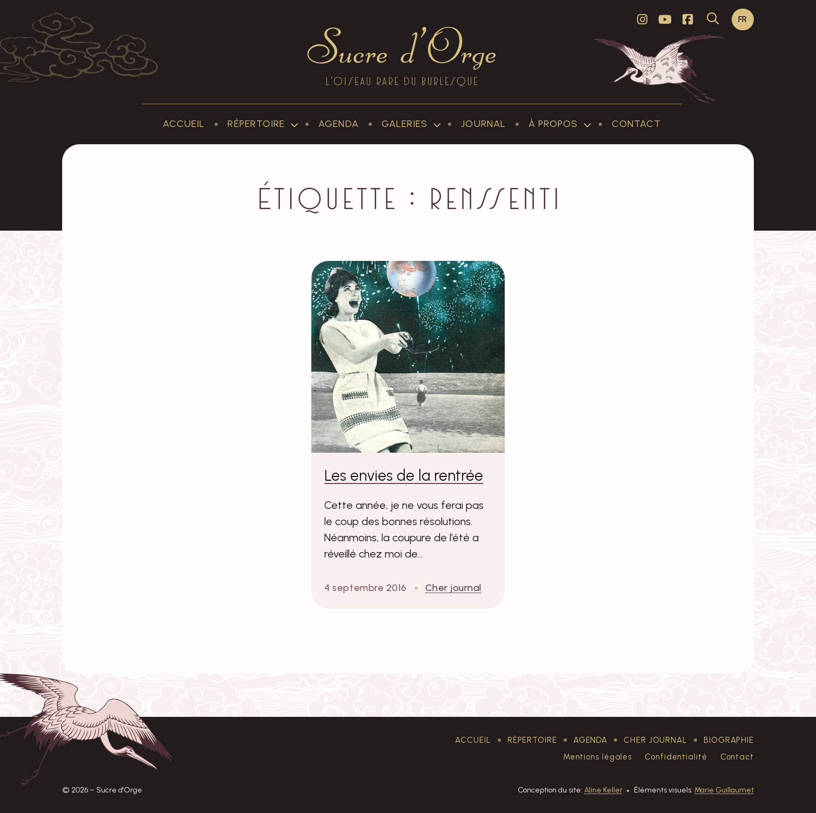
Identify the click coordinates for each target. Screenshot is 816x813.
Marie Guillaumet (724, 790)
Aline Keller (603, 790)
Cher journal (453, 588)
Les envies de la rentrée (403, 475)
